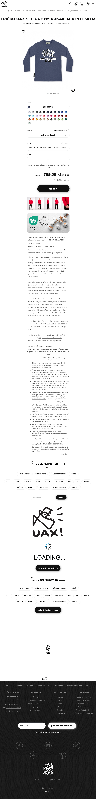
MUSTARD (40, 119)
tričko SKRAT (51, 324)
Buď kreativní (60, 713)
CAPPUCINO (48, 119)
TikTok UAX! (76, 745)
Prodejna (59, 685)
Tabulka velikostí (62, 130)
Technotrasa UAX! (62, 755)
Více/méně (64, 454)
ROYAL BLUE (62, 112)
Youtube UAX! (33, 755)
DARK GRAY (37, 112)
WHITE (29, 112)
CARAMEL (44, 119)
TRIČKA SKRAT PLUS (49, 11)
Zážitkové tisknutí (83, 700)
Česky (44, 788)
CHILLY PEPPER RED (58, 116)
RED (55, 116)
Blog (88, 685)
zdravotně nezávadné (39, 399)
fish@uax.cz (15, 704)
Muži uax (18, 11)
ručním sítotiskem (61, 405)
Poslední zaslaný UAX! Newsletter (48, 732)
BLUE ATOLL (29, 116)
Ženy (60, 704)
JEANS (85, 11)
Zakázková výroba (74, 685)
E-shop (19, 685)
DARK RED (62, 116)
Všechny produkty (29, 11)
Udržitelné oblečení (83, 697)
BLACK (44, 112)
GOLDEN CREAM (37, 119)
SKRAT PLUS (61, 321)
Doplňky (60, 710)
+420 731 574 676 (13, 708)
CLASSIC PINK (48, 116)
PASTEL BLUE (33, 116)
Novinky (30, 685)
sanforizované (44, 376)
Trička (40, 11)
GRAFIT (40, 112)
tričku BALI (54, 327)
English (51, 788)
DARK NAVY (51, 112)
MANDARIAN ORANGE (29, 119)
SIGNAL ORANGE (33, 119)
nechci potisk (65, 143)
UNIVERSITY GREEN (66, 119)
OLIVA (55, 119)
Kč (46, 791)
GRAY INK (55, 112)
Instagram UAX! (48, 745)
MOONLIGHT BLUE (58, 112)
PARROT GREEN (62, 119)
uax (11, 11)
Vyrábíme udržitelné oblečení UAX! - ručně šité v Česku (8, 11)
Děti (59, 707)
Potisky (9, 685)
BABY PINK (40, 116)
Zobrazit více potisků (48, 568)
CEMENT (33, 112)
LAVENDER (37, 116)
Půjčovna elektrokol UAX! (83, 713)
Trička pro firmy (83, 707)
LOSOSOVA (44, 116)
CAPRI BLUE (66, 112)
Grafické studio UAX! (83, 710)
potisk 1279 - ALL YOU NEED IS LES (69, 11)
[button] (67, 204)
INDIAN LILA (51, 116)
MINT (29, 123)
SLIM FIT (46, 327)
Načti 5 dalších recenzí (48, 610)
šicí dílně (62, 335)
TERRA (66, 116)
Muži (60, 700)
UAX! (44, 779)
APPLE (58, 119)
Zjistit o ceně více (62, 180)
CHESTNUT (51, 119)
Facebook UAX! (19, 745)
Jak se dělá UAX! (44, 685)
